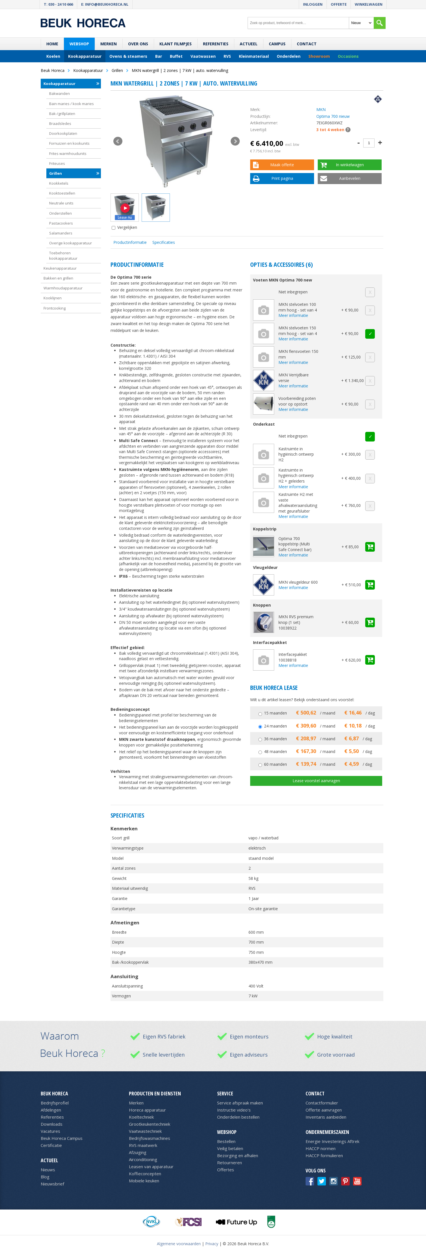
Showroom (319, 56)
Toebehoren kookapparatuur (63, 255)
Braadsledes (60, 123)
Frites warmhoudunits (68, 153)
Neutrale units (61, 203)
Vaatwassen (203, 56)
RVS (227, 56)
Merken (108, 43)
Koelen (53, 56)
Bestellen (226, 1141)
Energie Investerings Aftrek (332, 1141)
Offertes (225, 1169)
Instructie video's (234, 1110)
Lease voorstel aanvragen (316, 780)
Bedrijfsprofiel (55, 1103)
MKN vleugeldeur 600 (298, 582)
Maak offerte (282, 164)
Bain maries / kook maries (71, 103)
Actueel (249, 43)
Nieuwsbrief (52, 1184)
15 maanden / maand (319, 713)
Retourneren (229, 1162)
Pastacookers (61, 223)
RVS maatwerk (143, 1145)
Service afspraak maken (240, 1103)
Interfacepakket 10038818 (292, 657)
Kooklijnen (53, 297)
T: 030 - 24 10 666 (58, 4)
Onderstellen (60, 213)
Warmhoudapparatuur (63, 288)
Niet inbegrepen (293, 292)
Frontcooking (55, 308)
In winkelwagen (350, 164)
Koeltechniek (141, 1117)
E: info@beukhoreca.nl (104, 4)
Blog (45, 1177)
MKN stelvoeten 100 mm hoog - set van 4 (297, 307)
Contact (307, 43)
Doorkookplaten (63, 133)
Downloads (51, 1124)
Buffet (176, 56)
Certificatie (51, 1145)
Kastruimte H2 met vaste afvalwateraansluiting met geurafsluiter (297, 503)
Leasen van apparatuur (151, 1166)
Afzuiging (137, 1152)
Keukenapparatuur (60, 268)
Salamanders (60, 233)
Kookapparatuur (84, 56)
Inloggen (313, 4)
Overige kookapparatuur (70, 243)
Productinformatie (130, 242)
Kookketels (58, 183)
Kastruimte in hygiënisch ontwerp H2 (296, 454)
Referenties (215, 43)
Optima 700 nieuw (333, 116)
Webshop (79, 43)
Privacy (211, 1243)
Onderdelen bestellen (238, 1117)
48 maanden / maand (318, 751)
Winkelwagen (368, 4)
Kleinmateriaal (254, 56)
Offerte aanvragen (324, 1110)
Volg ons (316, 1170)
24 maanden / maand (319, 726)
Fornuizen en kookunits (69, 143)
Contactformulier (322, 1103)
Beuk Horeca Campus (62, 1138)
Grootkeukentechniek (149, 1124)
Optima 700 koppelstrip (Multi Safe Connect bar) (295, 544)
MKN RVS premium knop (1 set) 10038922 (295, 622)
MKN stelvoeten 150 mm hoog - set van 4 (297, 330)
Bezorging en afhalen (237, 1155)
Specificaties (163, 242)
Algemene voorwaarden (179, 1243)
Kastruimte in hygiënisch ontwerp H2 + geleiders (296, 475)
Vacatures (50, 1131)
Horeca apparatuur (147, 1110)
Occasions (348, 56)
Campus (277, 43)
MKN (321, 109)
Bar (158, 56)
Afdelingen (51, 1110)
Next (235, 141)
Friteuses (57, 163)
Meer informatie (293, 315)
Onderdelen (288, 56)
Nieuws (48, 1169)
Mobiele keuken (144, 1180)
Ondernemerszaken (327, 1132)
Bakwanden (59, 93)
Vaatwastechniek (145, 1131)
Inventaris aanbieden (326, 1117)
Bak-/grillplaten (62, 113)
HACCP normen (321, 1148)
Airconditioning (143, 1159)
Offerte (339, 4)
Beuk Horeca (54, 1093)
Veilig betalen (230, 1148)
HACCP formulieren (324, 1155)
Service (225, 1093)
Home (52, 43)
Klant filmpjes (175, 43)
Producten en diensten (155, 1093)
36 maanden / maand (318, 738)
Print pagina (282, 178)
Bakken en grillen (58, 278)
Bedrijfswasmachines (149, 1138)
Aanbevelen (349, 178)
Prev (117, 141)
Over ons (138, 43)
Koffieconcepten (145, 1173)
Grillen (55, 173)
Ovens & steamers (128, 56)
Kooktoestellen (62, 193)
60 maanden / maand (318, 764)
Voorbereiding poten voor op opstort (297, 401)
